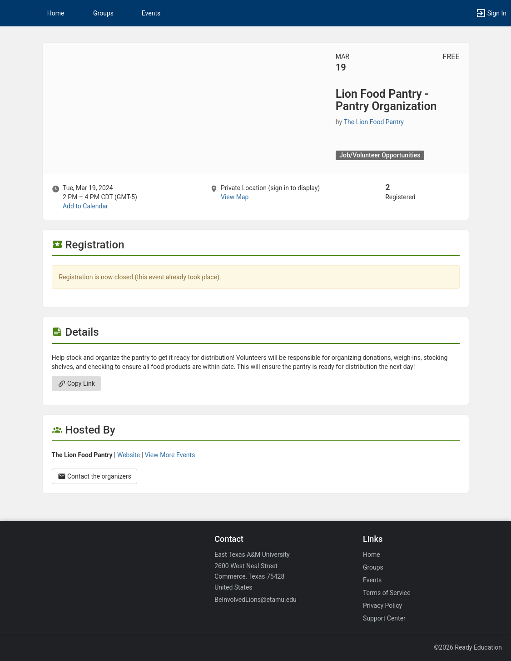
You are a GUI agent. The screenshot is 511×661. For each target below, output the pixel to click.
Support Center (384, 618)
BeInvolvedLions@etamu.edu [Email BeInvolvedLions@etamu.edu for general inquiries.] (255, 599)
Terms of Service (387, 592)
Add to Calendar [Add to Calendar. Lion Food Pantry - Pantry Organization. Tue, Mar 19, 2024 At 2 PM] (85, 206)
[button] (11, 13)
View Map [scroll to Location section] (234, 197)
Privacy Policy (382, 605)
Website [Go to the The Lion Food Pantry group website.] (128, 455)
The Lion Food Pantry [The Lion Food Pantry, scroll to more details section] (374, 122)
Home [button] (55, 13)
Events (151, 13)
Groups (103, 13)
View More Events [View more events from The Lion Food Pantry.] (169, 455)
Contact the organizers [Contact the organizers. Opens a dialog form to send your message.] (95, 476)
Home (371, 554)
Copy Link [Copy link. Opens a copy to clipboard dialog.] (76, 383)
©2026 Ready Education (468, 647)
